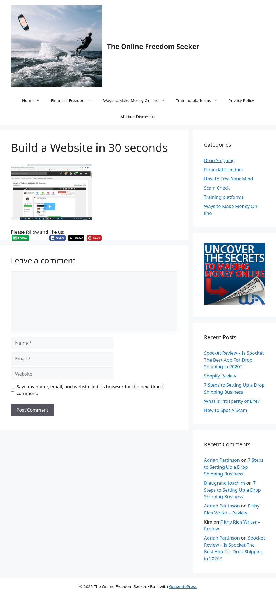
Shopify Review (220, 376)
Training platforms (199, 100)
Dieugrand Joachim (224, 483)
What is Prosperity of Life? (232, 401)
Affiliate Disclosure (138, 116)
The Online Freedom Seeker (153, 46)
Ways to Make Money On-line (137, 100)
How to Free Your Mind (228, 179)
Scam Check (217, 188)
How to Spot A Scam (225, 410)
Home (34, 100)
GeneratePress (183, 586)
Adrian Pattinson (222, 460)
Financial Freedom (74, 100)
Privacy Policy (241, 100)
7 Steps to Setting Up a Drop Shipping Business (234, 467)
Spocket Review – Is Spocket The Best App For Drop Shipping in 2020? (234, 360)
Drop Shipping (219, 160)
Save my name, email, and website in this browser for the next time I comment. (90, 390)
